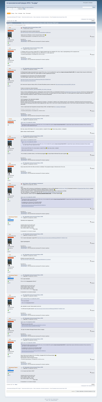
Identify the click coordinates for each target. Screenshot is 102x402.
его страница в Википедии (60, 106)
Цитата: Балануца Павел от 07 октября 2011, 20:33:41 (30, 298)
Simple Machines (55, 399)
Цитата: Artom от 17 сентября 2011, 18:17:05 (28, 139)
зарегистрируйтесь (30, 7)
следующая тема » (91, 19)
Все (13, 20)
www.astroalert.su (24, 40)
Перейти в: (73, 391)
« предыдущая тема (84, 19)
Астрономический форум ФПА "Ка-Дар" (22, 3)
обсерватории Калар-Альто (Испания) (73, 91)
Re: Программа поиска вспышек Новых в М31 (33, 47)
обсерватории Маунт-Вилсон (83, 188)
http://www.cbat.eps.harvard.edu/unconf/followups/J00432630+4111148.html (36, 259)
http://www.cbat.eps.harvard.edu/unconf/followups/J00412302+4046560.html (36, 79)
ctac (10, 27)
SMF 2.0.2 (46, 399)
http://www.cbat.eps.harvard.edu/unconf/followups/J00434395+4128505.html (36, 32)
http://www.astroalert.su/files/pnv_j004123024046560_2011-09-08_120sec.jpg (36, 89)
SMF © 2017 (51, 399)
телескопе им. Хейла (63, 188)
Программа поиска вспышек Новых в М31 (32, 27)
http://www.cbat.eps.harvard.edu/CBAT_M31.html (65, 84)
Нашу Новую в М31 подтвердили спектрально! (33, 183)
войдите (23, 7)
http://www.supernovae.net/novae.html (28, 80)
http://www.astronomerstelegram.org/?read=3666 (52, 192)
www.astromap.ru (24, 41)
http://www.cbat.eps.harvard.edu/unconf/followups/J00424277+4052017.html (52, 237)
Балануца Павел (13, 216)
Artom (10, 118)
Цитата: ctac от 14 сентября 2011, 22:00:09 (28, 122)
